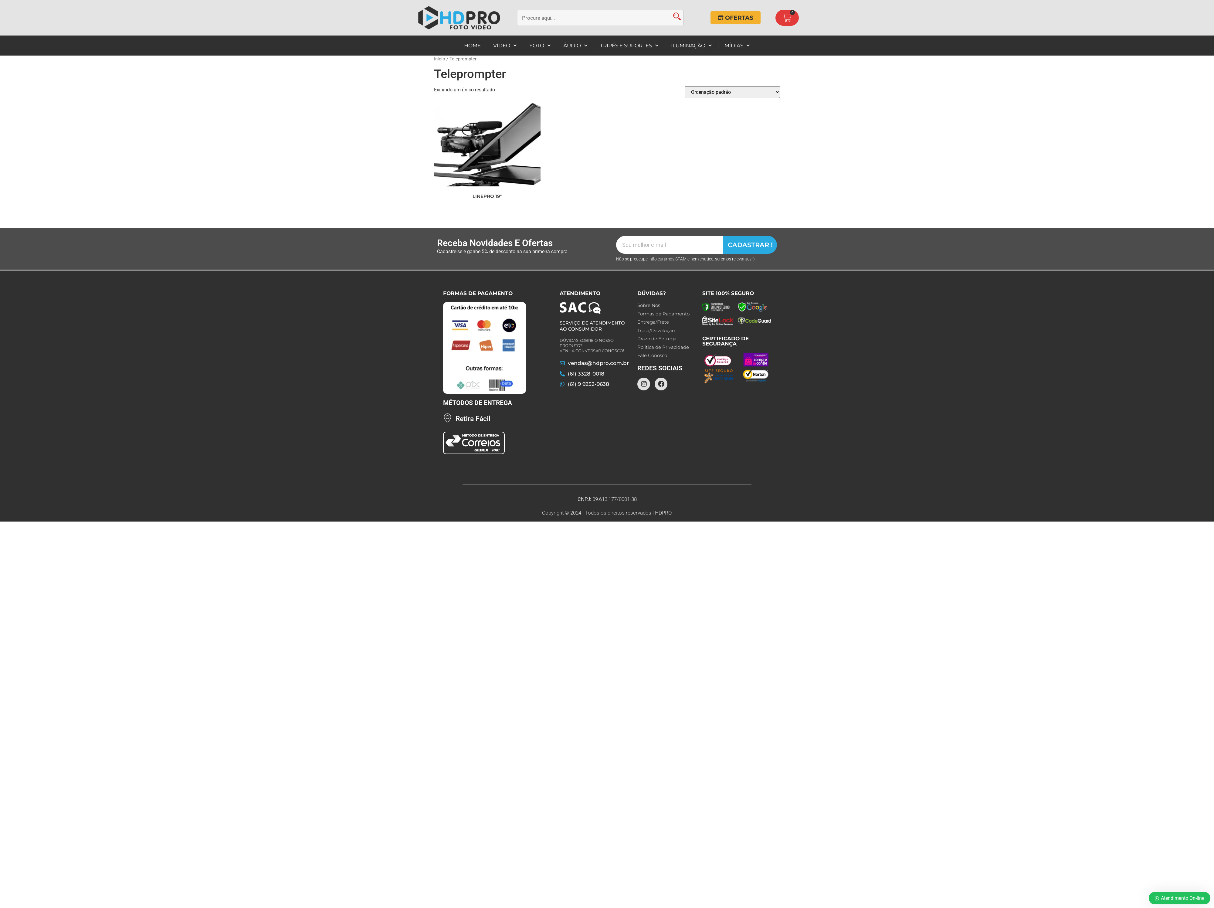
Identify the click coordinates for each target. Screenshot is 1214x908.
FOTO (540, 45)
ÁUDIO (575, 45)
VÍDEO (505, 45)
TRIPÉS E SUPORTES (629, 45)
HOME (472, 46)
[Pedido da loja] (732, 92)
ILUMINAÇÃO (691, 45)
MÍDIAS (737, 45)
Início (439, 59)
